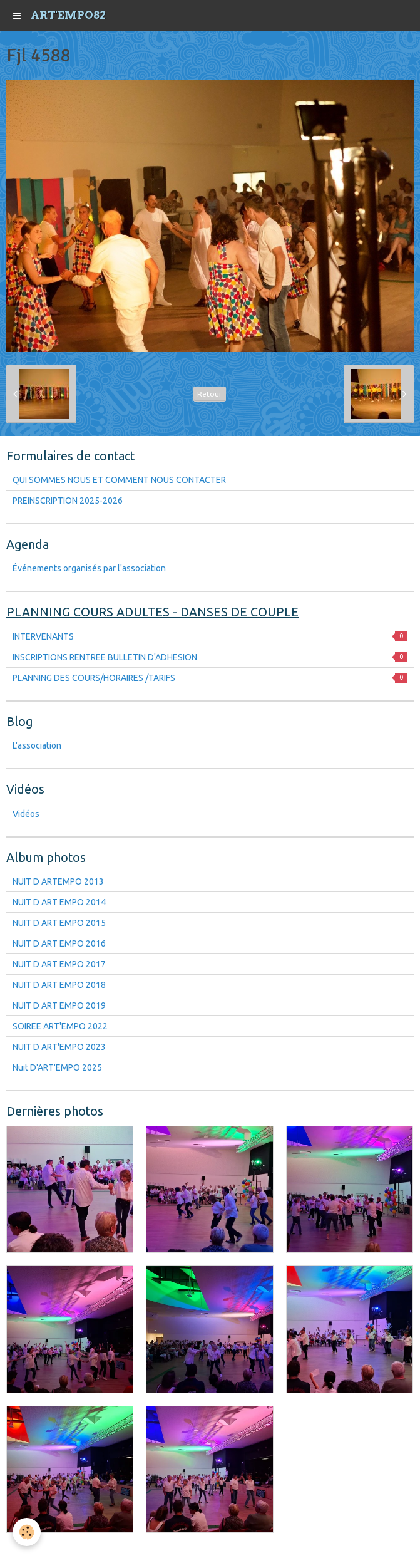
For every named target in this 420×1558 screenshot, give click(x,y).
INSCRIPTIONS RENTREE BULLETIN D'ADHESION (210, 657)
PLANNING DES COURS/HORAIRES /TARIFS (210, 678)
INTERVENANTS (210, 636)
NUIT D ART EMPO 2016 (59, 943)
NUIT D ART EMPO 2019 (59, 1005)
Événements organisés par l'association (89, 568)
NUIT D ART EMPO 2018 (59, 985)
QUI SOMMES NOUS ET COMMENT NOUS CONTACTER (119, 480)
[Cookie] (27, 1532)
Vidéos (26, 814)
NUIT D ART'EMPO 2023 (59, 1047)
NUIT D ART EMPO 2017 (59, 964)
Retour (209, 394)
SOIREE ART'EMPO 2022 (60, 1026)
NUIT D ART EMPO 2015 (59, 923)
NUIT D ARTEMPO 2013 (58, 881)
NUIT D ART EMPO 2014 (59, 902)
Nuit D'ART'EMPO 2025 (57, 1067)
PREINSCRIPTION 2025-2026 (68, 501)
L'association (37, 745)
